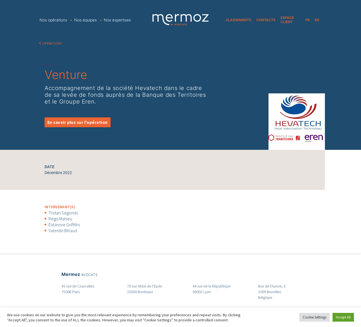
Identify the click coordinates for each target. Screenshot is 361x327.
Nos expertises (117, 19)
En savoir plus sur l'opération (77, 122)
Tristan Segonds (63, 213)
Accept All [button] (343, 317)
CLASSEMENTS (238, 20)
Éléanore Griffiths (64, 224)
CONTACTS (266, 20)
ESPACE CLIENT (287, 20)
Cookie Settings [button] (314, 317)
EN (317, 20)
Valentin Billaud (63, 230)
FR (307, 20)
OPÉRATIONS (52, 43)
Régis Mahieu (60, 218)
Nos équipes (85, 19)
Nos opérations (53, 19)
